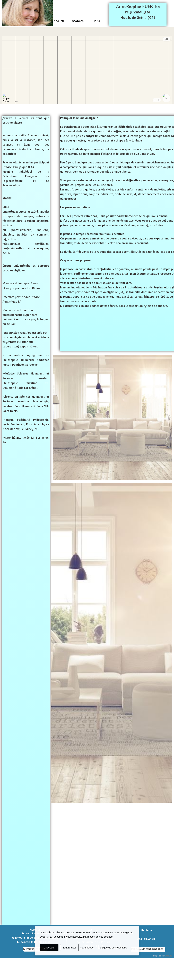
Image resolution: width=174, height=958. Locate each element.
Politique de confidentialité (147, 949)
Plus (97, 21)
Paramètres (87, 947)
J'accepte (49, 947)
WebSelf (168, 956)
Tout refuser (69, 947)
